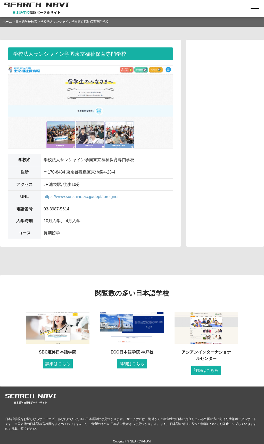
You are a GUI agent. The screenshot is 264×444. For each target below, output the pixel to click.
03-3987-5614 (56, 209)
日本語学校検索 (26, 21)
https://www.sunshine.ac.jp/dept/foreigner (81, 196)
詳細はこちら (57, 363)
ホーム (7, 21)
